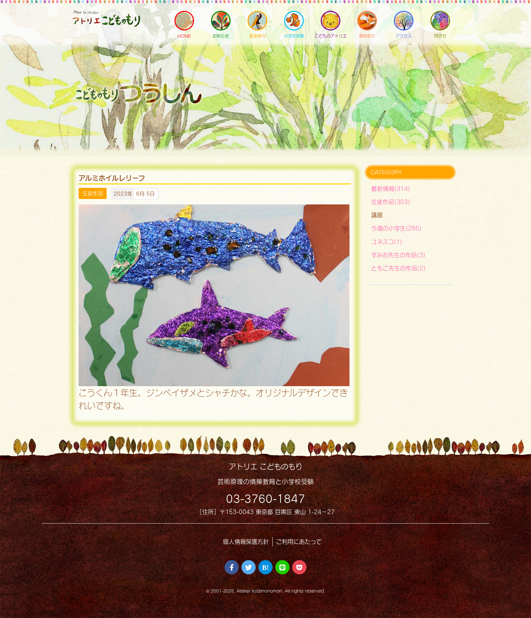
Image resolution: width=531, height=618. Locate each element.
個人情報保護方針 (246, 541)
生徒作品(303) (390, 201)
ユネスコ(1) (386, 241)
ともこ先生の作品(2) (398, 268)
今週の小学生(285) (396, 228)
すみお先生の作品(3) (398, 255)
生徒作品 (93, 194)
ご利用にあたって (299, 541)
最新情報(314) (390, 188)
